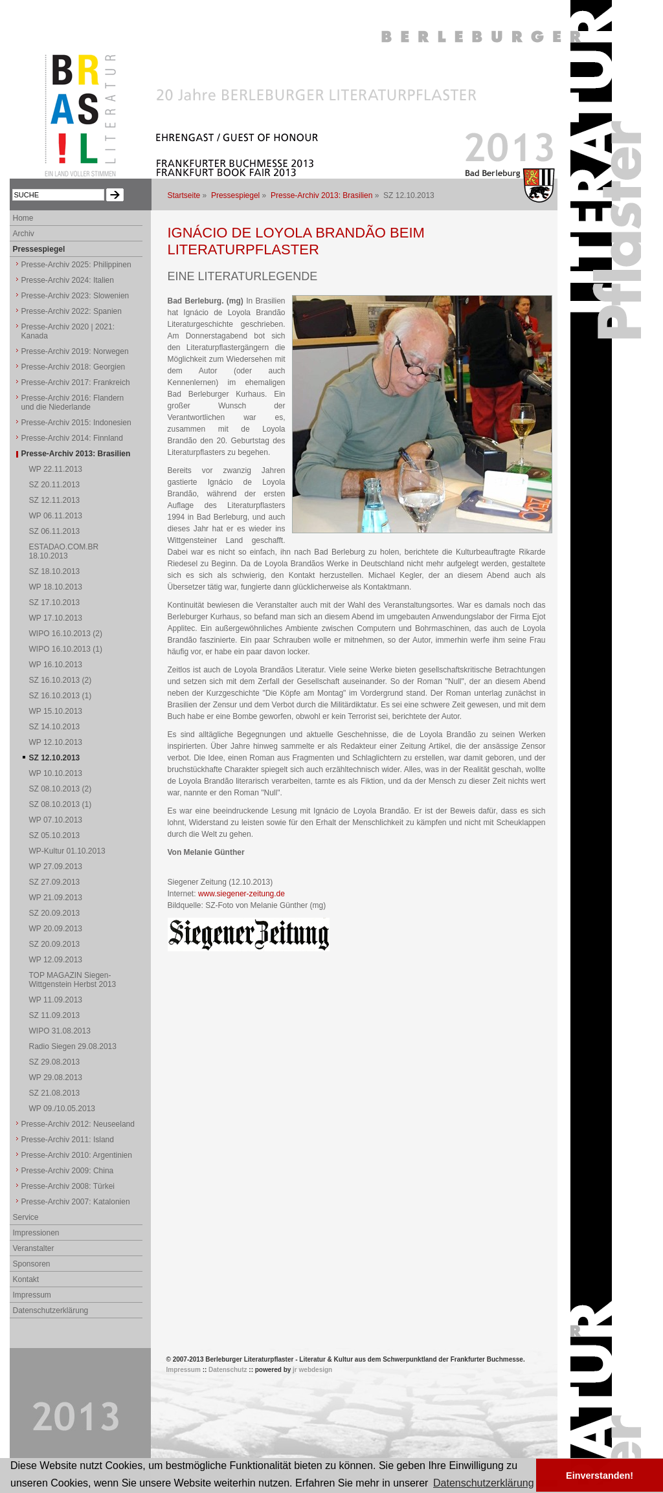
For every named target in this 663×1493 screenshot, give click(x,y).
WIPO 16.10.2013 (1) (65, 649)
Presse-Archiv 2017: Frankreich (75, 382)
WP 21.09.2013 (56, 897)
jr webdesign (312, 1369)
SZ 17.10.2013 (54, 602)
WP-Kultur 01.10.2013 (67, 851)
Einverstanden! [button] (599, 1475)
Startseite (184, 195)
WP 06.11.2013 (56, 515)
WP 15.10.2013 (56, 711)
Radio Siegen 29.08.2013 (73, 1046)
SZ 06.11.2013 (54, 531)
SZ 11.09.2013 (54, 1015)
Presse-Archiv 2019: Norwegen (75, 351)
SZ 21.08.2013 (54, 1093)
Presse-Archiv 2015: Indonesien (76, 422)
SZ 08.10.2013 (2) (60, 788)
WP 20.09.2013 (56, 928)
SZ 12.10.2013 (54, 757)
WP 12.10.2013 (56, 742)
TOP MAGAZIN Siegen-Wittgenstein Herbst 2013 (73, 980)
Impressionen (36, 1232)
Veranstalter (33, 1248)
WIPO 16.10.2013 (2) (65, 633)
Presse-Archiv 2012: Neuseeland (78, 1124)
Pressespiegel (235, 195)
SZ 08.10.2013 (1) (60, 804)
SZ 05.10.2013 (54, 835)
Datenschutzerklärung (51, 1310)
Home (23, 218)
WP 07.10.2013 (56, 819)
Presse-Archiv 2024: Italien (67, 280)
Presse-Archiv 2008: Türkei (68, 1186)
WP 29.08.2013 (56, 1077)
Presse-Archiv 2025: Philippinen (76, 264)
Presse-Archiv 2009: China (67, 1170)
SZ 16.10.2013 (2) (60, 680)
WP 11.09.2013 (56, 999)
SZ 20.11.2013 (54, 484)
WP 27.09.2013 (56, 866)
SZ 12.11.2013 (54, 500)
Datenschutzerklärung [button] (483, 1482)
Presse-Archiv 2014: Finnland (72, 438)
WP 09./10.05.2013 (62, 1108)
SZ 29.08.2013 (54, 1062)
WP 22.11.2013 (56, 469)
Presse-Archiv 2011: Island (67, 1139)
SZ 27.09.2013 (54, 882)
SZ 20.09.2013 (54, 913)
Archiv (23, 233)
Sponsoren (32, 1263)
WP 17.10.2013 (56, 618)
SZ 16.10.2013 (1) (60, 695)
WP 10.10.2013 (56, 773)
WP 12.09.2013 (56, 959)
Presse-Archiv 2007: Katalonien (75, 1201)
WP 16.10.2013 (56, 664)
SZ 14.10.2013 (54, 726)
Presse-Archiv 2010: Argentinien (76, 1155)
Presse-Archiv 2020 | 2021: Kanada (68, 331)
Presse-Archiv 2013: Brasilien (321, 195)
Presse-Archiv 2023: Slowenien (75, 295)
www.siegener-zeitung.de (241, 893)
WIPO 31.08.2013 (60, 1030)
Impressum (32, 1294)
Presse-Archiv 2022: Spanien (71, 311)
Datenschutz (227, 1369)
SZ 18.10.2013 (54, 571)
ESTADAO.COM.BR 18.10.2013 (64, 551)
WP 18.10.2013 (56, 587)
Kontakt (26, 1279)
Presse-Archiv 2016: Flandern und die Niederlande (72, 402)
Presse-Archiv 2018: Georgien (73, 366)
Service (26, 1217)
